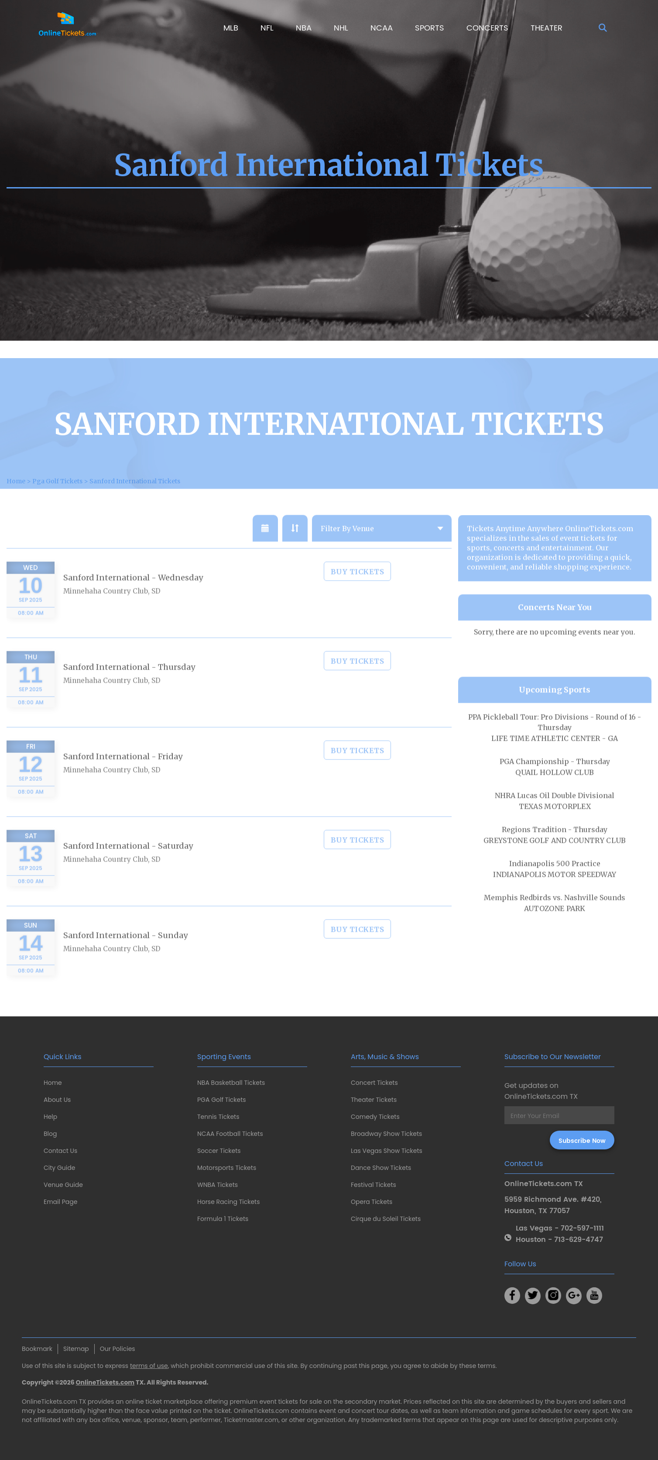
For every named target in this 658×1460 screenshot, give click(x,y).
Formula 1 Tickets (222, 1218)
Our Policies (117, 1348)
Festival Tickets (373, 1184)
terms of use (149, 1365)
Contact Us (60, 1150)
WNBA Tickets (217, 1184)
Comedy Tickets (375, 1116)
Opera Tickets (371, 1201)
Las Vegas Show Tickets (386, 1150)
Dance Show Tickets (381, 1167)
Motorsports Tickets (226, 1167)
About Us (57, 1099)
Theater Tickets (374, 1099)
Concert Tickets (374, 1082)
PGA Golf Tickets (221, 1099)
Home (53, 1082)
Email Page (60, 1201)
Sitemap (76, 1348)
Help (50, 1116)
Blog (50, 1133)
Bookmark (37, 1348)
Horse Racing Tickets (228, 1201)
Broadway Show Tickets (386, 1133)
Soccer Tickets (219, 1150)
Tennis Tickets (218, 1116)
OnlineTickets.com (105, 1382)
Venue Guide (63, 1184)
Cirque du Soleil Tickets (386, 1218)
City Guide (59, 1167)
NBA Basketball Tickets (231, 1082)
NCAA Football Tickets (230, 1133)
